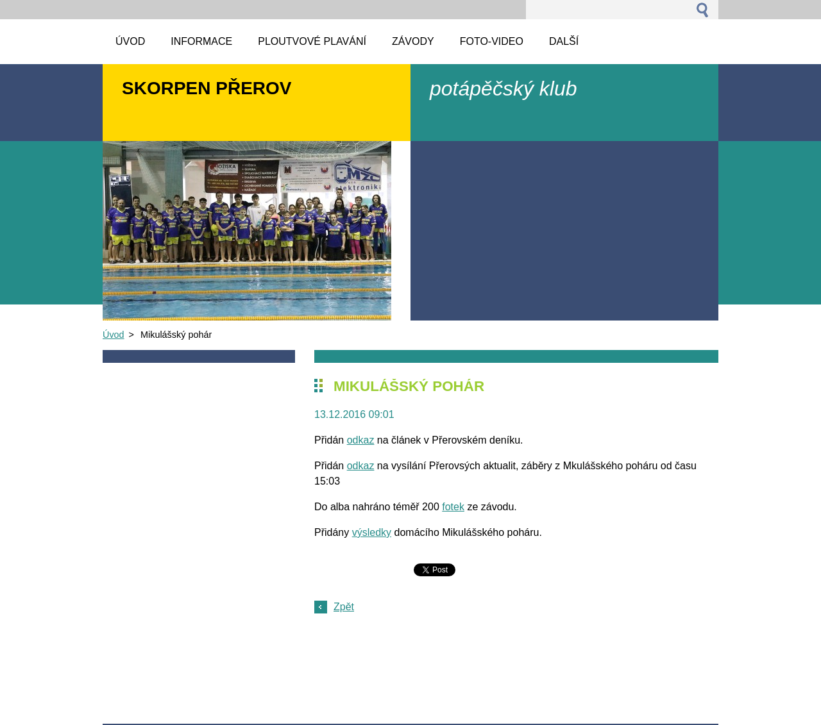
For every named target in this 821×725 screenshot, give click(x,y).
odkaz (361, 440)
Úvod (113, 334)
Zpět (344, 606)
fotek (453, 506)
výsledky (371, 532)
